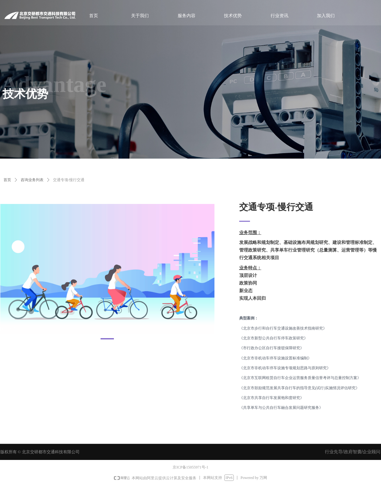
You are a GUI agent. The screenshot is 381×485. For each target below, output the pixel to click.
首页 (7, 180)
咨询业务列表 (32, 180)
